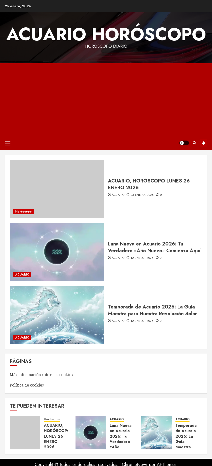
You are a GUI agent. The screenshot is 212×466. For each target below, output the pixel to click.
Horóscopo (23, 211)
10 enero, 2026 (142, 258)
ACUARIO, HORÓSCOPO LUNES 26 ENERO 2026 (149, 184)
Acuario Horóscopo (106, 34)
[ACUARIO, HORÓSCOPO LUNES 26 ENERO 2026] (57, 189)
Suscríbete (203, 143)
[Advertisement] (106, 100)
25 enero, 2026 (142, 195)
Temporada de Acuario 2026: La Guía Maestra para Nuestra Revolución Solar (152, 310)
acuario (118, 195)
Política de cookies (27, 385)
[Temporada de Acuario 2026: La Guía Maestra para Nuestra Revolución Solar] (57, 315)
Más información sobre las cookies (41, 374)
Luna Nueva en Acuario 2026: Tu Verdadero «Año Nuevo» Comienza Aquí (154, 247)
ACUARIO (22, 274)
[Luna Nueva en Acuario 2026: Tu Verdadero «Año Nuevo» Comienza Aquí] (57, 252)
